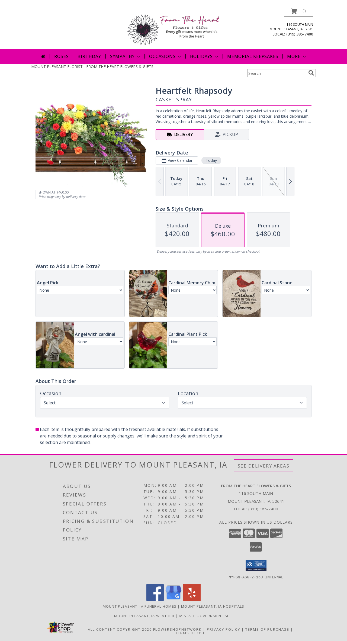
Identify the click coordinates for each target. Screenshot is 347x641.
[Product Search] (277, 73)
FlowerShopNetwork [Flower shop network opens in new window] (177, 629)
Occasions (165, 56)
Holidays (204, 56)
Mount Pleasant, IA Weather (144, 615)
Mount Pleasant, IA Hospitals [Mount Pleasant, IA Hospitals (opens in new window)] (212, 606)
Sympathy (125, 56)
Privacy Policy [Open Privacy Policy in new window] (223, 629)
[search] (311, 73)
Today (211, 160)
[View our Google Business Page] (173, 599)
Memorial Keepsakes (252, 56)
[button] (298, 11)
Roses (61, 56)
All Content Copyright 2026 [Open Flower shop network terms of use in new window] (120, 629)
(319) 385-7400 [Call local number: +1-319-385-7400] (299, 34)
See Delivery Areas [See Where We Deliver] (264, 466)
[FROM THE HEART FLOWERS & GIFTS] (175, 27)
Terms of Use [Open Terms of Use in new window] (190, 632)
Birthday (89, 56)
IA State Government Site (206, 615)
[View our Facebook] (155, 599)
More (297, 56)
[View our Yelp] (192, 599)
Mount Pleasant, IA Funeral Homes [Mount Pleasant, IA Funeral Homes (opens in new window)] (140, 606)
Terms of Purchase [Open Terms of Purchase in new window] (267, 629)
